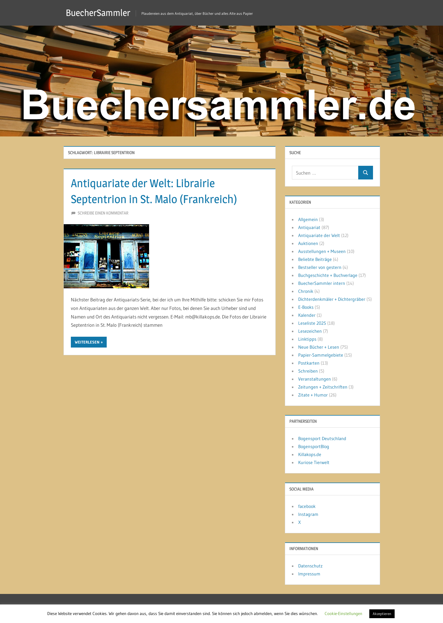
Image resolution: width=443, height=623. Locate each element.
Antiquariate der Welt (319, 235)
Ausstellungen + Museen (322, 251)
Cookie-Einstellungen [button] (343, 613)
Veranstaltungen (314, 379)
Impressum (309, 574)
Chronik (305, 291)
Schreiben (308, 371)
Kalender (307, 315)
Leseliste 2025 (312, 323)
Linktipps (307, 339)
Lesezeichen (310, 331)
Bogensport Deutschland (322, 438)
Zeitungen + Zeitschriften (322, 387)
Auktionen (308, 243)
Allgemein (308, 219)
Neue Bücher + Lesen (318, 347)
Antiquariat (309, 227)
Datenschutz (310, 566)
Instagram (308, 514)
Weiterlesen (87, 342)
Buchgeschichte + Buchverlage (327, 275)
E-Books (306, 307)
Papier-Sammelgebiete (320, 355)
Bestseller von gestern (319, 267)
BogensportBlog (313, 446)
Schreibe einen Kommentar (103, 213)
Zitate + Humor (313, 395)
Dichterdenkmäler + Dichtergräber (331, 299)
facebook (307, 506)
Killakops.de (309, 454)
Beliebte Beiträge (315, 259)
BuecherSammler (98, 12)
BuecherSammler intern (321, 283)
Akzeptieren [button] (382, 613)
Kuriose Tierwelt (313, 462)
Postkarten (309, 363)
